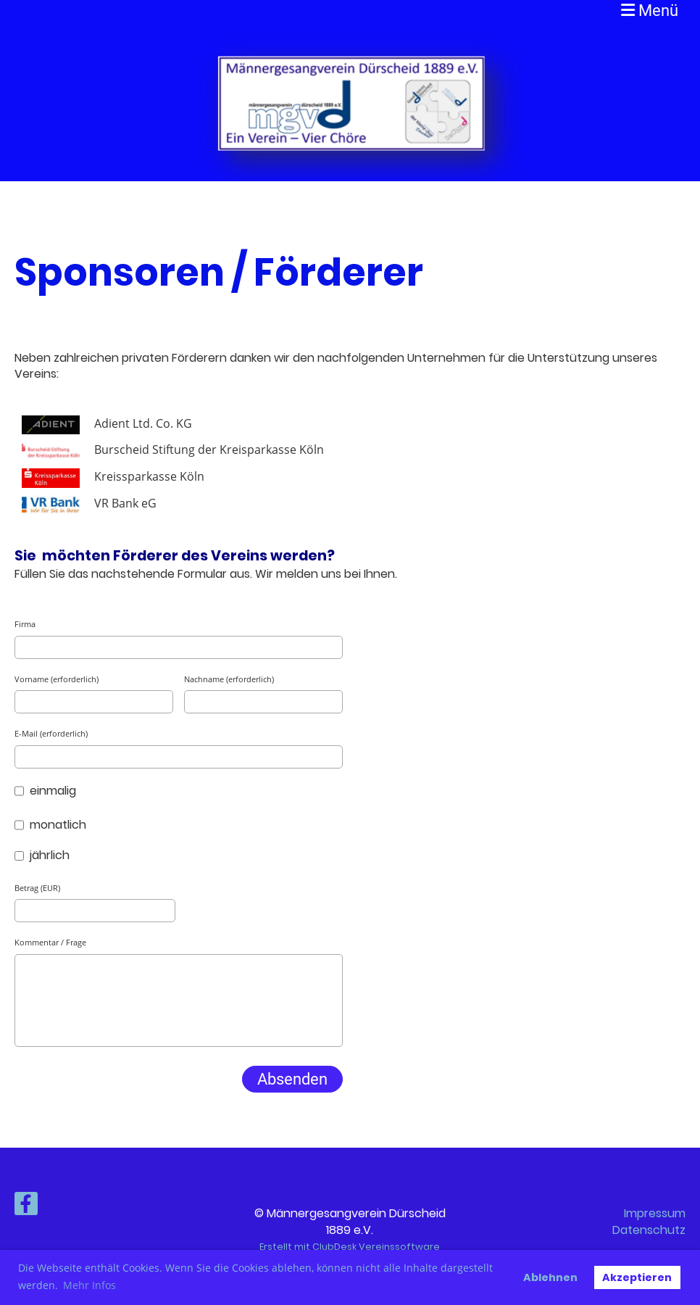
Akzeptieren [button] (637, 1277)
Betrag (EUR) (37, 887)
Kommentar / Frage (50, 942)
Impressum (655, 1213)
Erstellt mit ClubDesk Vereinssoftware (349, 1246)
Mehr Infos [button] (89, 1285)
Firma (25, 623)
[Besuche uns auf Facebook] (26, 1206)
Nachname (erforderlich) (229, 679)
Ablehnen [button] (550, 1277)
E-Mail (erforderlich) (51, 733)
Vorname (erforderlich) (56, 679)
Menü (649, 10)
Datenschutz (649, 1230)
